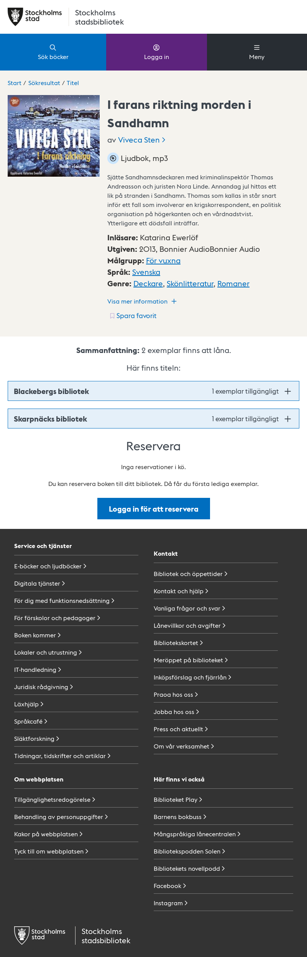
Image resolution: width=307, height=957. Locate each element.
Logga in (156, 52)
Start (14, 83)
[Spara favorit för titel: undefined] (132, 315)
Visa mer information (143, 301)
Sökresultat (44, 83)
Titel (73, 83)
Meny (256, 52)
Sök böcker (53, 52)
